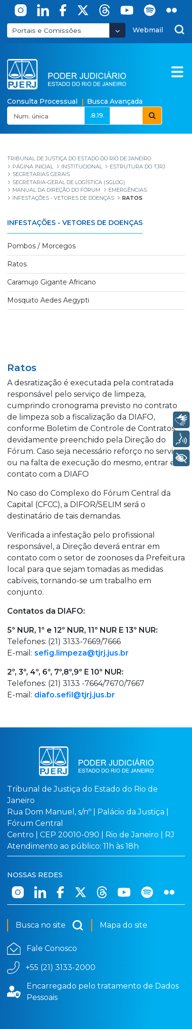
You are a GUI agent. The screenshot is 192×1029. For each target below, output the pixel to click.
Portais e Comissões (46, 30)
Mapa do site (123, 925)
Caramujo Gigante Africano (51, 282)
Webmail (148, 30)
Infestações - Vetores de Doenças (75, 222)
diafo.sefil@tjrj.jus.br (74, 694)
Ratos (17, 264)
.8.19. (97, 115)
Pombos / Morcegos (41, 246)
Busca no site (50, 925)
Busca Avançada (115, 101)
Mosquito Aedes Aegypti (48, 300)
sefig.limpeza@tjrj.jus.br (81, 652)
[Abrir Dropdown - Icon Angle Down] (117, 30)
